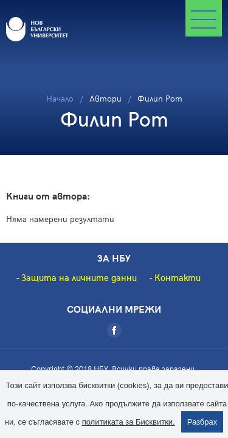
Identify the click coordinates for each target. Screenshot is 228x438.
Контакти (177, 277)
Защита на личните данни (79, 277)
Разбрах (202, 421)
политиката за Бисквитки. (128, 421)
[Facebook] (114, 330)
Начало (60, 98)
